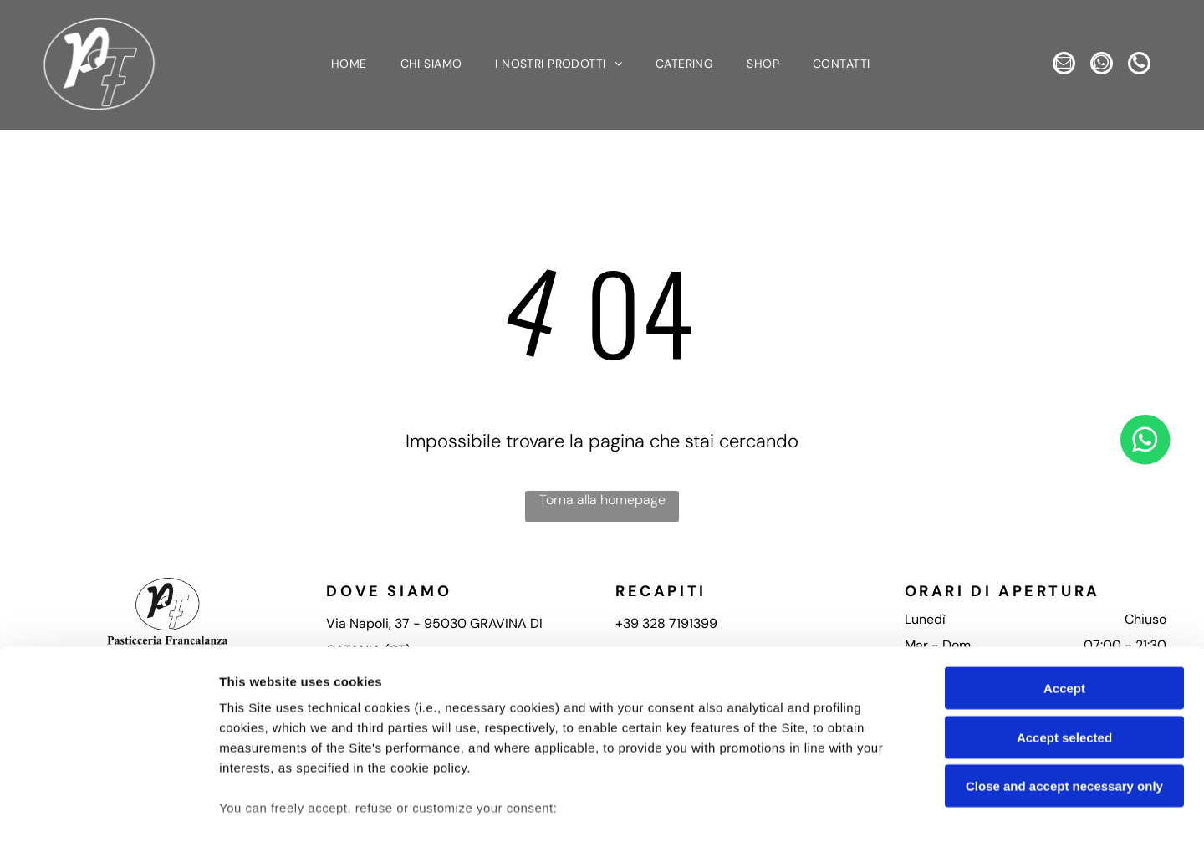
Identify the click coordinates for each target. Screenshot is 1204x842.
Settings (850, 809)
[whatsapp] (1101, 66)
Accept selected (1064, 632)
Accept (1064, 583)
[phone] (1147, 66)
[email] (1055, 66)
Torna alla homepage (602, 502)
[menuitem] (349, 66)
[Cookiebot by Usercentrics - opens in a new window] (108, 809)
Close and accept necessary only (1064, 681)
